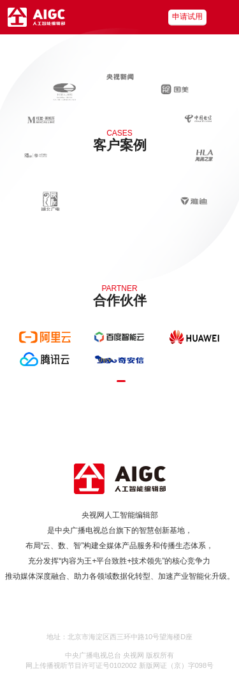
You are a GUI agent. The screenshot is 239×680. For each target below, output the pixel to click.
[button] (121, 381)
